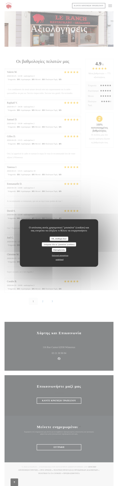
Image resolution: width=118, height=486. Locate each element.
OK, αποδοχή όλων (59, 239)
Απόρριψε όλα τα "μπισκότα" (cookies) (59, 244)
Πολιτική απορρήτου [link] (60, 255)
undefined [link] (59, 259)
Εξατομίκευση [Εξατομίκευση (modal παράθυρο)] (59, 250)
